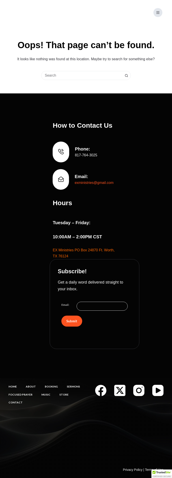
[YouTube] (157, 390)
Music (45, 394)
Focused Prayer (20, 394)
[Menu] (157, 12)
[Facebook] (100, 390)
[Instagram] (138, 390)
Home (13, 386)
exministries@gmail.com (94, 183)
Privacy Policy (132, 470)
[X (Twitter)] (119, 390)
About (31, 386)
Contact (16, 402)
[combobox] (81, 75)
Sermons (73, 386)
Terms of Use (154, 470)
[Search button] (126, 75)
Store (64, 394)
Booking (51, 386)
